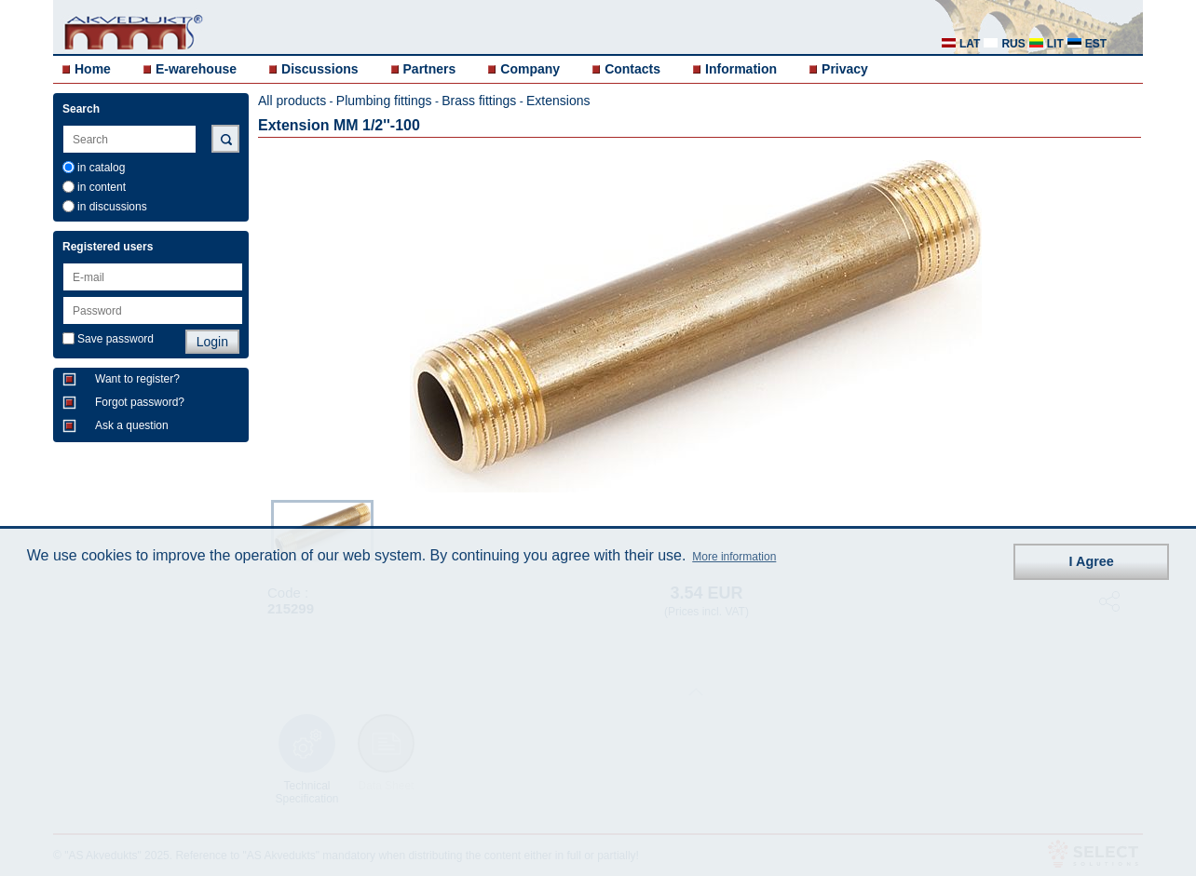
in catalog (101, 167)
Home (93, 68)
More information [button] (734, 556)
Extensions (558, 100)
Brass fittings (479, 100)
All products (292, 100)
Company (530, 68)
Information (741, 68)
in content (101, 187)
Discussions (319, 68)
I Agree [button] (1091, 561)
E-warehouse (196, 68)
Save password (115, 338)
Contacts (632, 68)
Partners (429, 68)
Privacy (845, 68)
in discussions (112, 206)
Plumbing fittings (384, 100)
